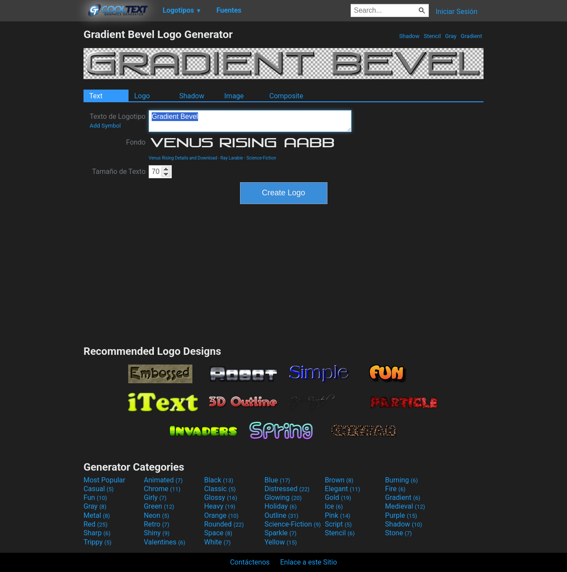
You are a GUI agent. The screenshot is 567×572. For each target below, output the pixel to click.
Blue (277, 480)
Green (159, 506)
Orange (221, 515)
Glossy (220, 497)
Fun (95, 497)
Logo (142, 96)
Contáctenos (250, 562)
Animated (163, 480)
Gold (338, 497)
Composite (286, 96)
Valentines (164, 542)
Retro (156, 524)
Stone (398, 533)
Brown (339, 480)
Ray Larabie (231, 158)
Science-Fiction (261, 158)
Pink (338, 515)
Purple (401, 515)
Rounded (224, 524)
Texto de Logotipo (118, 120)
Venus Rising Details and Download (183, 158)
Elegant (342, 489)
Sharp (97, 533)
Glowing (283, 497)
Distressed (287, 489)
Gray (451, 36)
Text (95, 96)
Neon (156, 515)
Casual (98, 489)
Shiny (157, 533)
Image (234, 96)
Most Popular (104, 480)
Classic (220, 489)
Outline (281, 515)
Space (218, 533)
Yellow (280, 542)
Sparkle (280, 533)
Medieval (405, 506)
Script (338, 524)
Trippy (97, 542)
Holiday (280, 506)
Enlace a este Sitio (308, 562)
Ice (334, 506)
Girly (155, 497)
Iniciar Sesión (456, 11)
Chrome (162, 489)
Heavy (219, 506)
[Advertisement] (42, 159)
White (217, 542)
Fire (395, 489)
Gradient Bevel (250, 121)
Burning (401, 480)
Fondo (136, 142)
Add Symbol (105, 125)
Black (218, 480)
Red (95, 524)
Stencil (432, 36)
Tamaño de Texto (119, 171)
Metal (96, 515)
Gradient (471, 36)
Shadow (409, 36)
